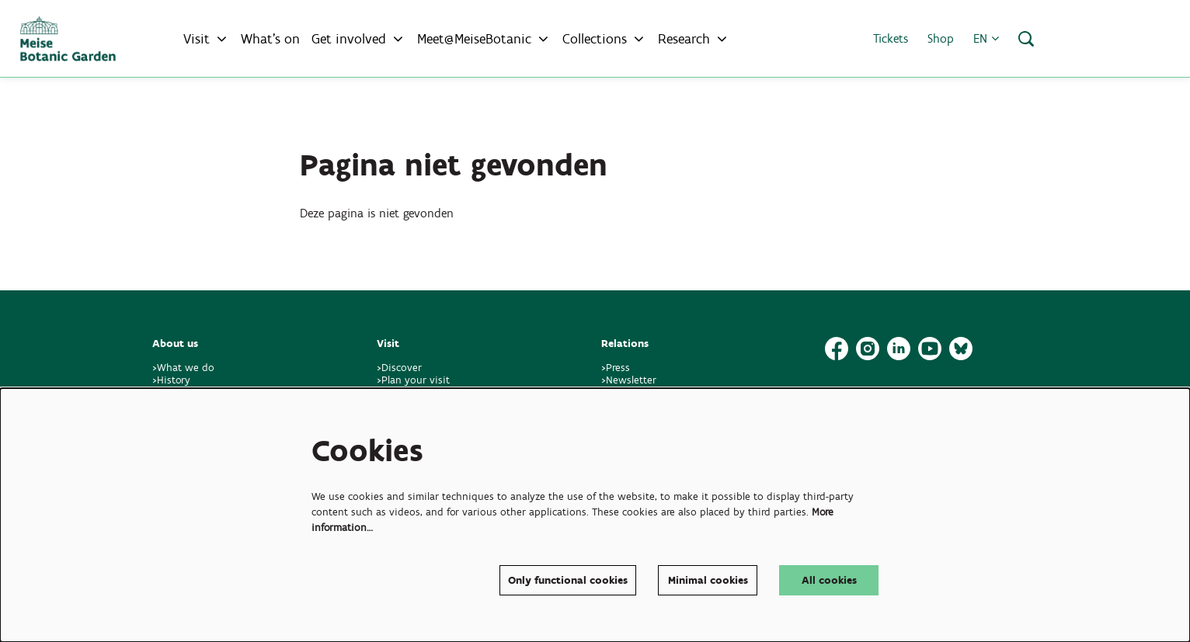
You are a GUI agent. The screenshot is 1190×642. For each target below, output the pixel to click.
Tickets (890, 38)
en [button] (986, 38)
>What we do (186, 367)
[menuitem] (270, 38)
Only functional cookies (568, 580)
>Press (615, 367)
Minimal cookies (708, 580)
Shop (940, 38)
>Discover (399, 367)
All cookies (829, 580)
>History (171, 380)
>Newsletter (628, 380)
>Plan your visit (413, 380)
